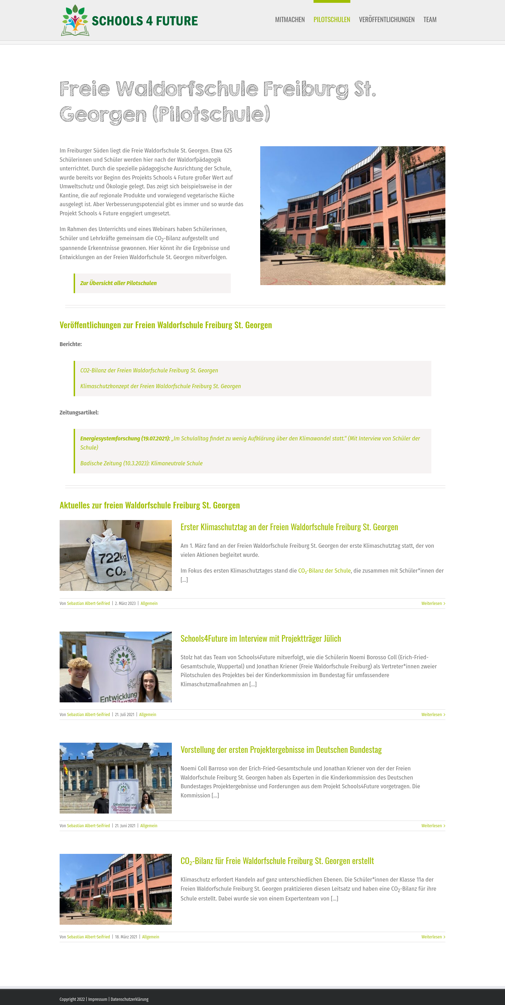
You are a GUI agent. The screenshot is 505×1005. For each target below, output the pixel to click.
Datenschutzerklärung (129, 999)
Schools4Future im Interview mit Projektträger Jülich (261, 638)
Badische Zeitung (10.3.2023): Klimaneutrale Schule (141, 463)
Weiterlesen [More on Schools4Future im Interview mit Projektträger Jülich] (432, 714)
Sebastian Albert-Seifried (88, 603)
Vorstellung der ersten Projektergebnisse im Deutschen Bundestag (281, 749)
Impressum (97, 999)
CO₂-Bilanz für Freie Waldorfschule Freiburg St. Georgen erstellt (277, 860)
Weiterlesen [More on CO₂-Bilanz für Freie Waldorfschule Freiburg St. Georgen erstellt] (432, 937)
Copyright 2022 (72, 999)
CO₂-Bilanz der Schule (324, 570)
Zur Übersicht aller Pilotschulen (118, 283)
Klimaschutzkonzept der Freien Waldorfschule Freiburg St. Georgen (160, 386)
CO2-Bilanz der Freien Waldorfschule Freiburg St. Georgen (149, 370)
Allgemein (149, 603)
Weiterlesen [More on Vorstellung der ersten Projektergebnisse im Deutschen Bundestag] (432, 825)
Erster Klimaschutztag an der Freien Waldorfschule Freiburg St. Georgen (289, 526)
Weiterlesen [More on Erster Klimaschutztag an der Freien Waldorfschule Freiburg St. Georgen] (432, 603)
